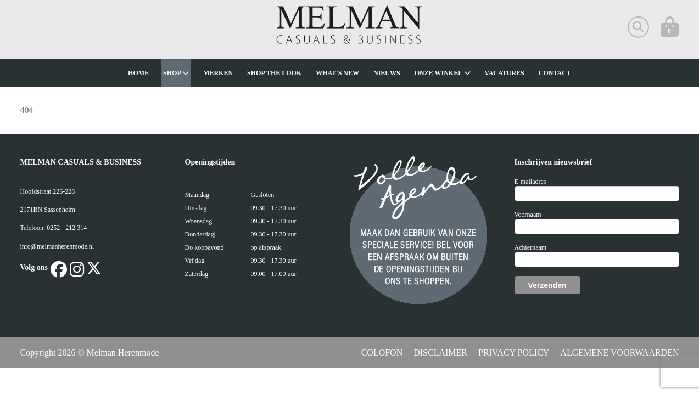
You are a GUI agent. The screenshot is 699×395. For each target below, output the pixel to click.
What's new (337, 73)
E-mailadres (530, 181)
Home (138, 73)
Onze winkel (443, 73)
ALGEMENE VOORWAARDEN (619, 352)
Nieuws (386, 73)
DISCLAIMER (440, 352)
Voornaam (528, 214)
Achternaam (531, 247)
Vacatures (504, 73)
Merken (218, 73)
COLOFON (382, 352)
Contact (555, 73)
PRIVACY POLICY (513, 352)
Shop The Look (274, 73)
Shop (176, 73)
